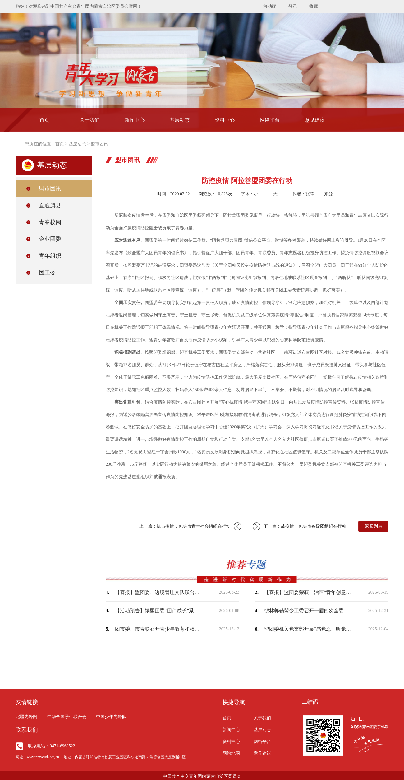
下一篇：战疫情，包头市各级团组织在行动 (299, 526)
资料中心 (225, 120)
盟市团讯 (99, 144)
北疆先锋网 (26, 716)
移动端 (269, 6)
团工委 (47, 272)
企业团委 (50, 239)
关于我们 (89, 120)
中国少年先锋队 (111, 716)
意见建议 (315, 120)
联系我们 (27, 730)
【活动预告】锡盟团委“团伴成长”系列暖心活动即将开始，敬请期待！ (158, 610)
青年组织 (50, 256)
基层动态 (180, 120)
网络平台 (270, 120)
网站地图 (231, 753)
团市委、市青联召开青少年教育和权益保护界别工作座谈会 (158, 629)
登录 (292, 6)
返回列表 (373, 526)
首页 (44, 120)
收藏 (313, 6)
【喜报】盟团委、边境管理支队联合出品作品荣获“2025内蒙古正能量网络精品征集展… (158, 592)
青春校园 (50, 222)
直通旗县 (50, 205)
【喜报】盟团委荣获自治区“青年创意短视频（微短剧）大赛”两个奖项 (307, 592)
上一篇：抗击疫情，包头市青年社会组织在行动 (190, 526)
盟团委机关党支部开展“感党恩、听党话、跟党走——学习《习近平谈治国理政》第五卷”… (307, 629)
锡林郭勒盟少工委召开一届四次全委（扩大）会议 (307, 610)
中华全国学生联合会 (66, 716)
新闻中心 (135, 120)
